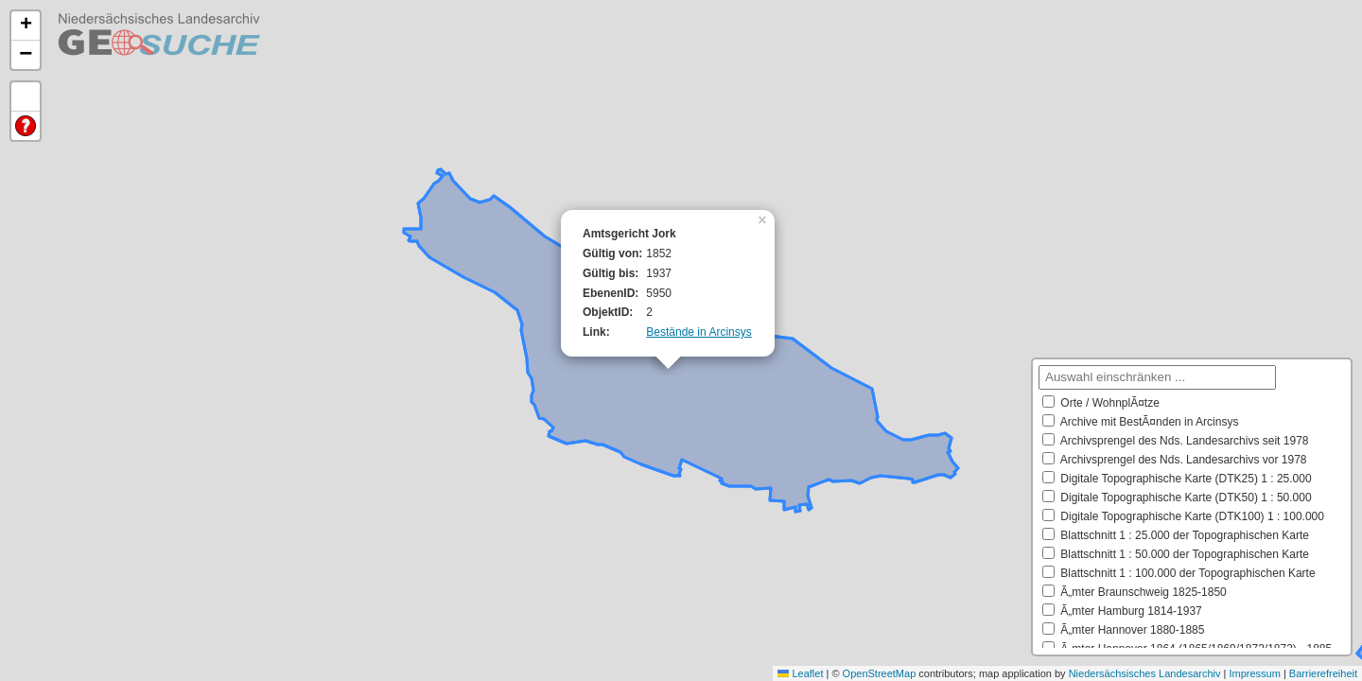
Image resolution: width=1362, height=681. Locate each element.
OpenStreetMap (880, 673)
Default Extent (25, 97)
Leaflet (800, 673)
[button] (764, 218)
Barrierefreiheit (1323, 673)
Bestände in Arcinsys (698, 332)
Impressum (1254, 673)
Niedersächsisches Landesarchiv (1145, 673)
